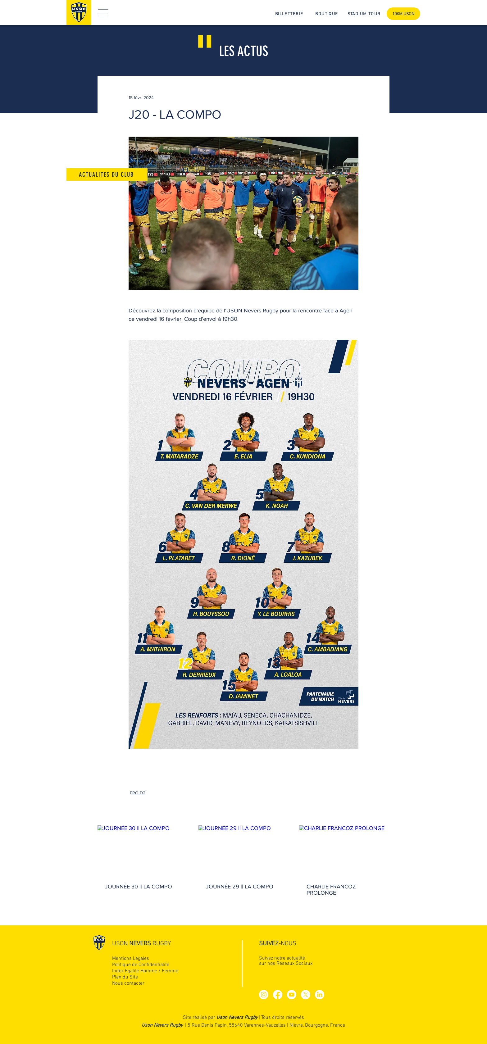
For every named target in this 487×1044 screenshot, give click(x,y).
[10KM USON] (403, 13)
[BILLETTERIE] (289, 14)
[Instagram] (263, 994)
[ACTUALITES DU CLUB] (107, 174)
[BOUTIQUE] (327, 14)
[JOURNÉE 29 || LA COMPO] (243, 850)
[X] (305, 994)
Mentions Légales (130, 958)
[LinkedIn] (319, 994)
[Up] (450, 968)
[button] (103, 13)
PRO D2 (137, 792)
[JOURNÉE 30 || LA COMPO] (143, 850)
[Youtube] (291, 994)
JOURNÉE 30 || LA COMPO (138, 886)
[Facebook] (277, 994)
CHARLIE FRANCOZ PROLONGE (331, 889)
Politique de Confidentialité (140, 965)
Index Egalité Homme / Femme (145, 971)
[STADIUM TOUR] (364, 14)
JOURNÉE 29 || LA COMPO (239, 886)
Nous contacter (128, 983)
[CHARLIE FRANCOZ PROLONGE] (344, 850)
